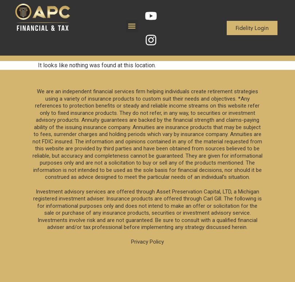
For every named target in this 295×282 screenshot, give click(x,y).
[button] (132, 26)
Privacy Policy (147, 241)
